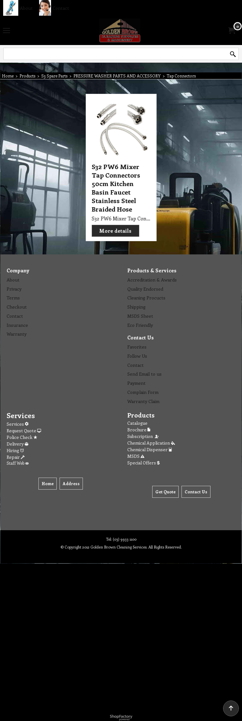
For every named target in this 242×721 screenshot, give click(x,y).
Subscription (143, 436)
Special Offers (143, 463)
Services (17, 424)
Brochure (138, 430)
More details (115, 230)
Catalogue (137, 423)
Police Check (22, 437)
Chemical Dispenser (149, 449)
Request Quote (24, 431)
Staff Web (18, 463)
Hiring (15, 450)
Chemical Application (151, 443)
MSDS (135, 456)
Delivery (17, 444)
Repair (16, 457)
